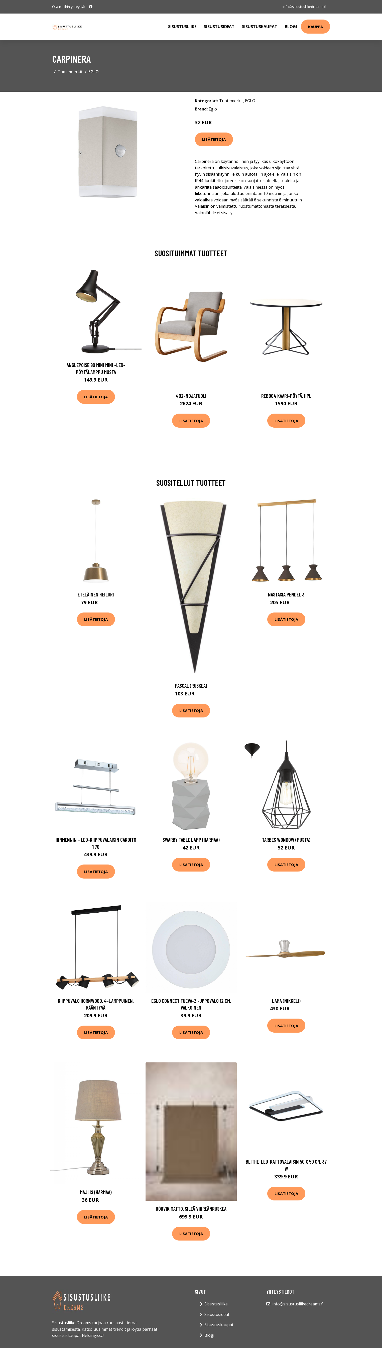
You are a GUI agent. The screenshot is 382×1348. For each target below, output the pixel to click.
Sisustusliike (182, 26)
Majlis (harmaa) (96, 1192)
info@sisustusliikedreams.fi (304, 6)
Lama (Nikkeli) (286, 1001)
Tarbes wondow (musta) (286, 839)
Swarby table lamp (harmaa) (191, 839)
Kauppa (315, 26)
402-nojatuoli (191, 396)
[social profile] (90, 7)
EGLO (93, 71)
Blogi (291, 26)
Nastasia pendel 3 (286, 594)
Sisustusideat (219, 26)
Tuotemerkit (70, 71)
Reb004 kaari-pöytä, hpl (286, 396)
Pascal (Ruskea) (191, 685)
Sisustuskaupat (259, 26)
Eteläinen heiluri (96, 594)
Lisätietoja (214, 139)
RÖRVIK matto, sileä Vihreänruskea (191, 1208)
